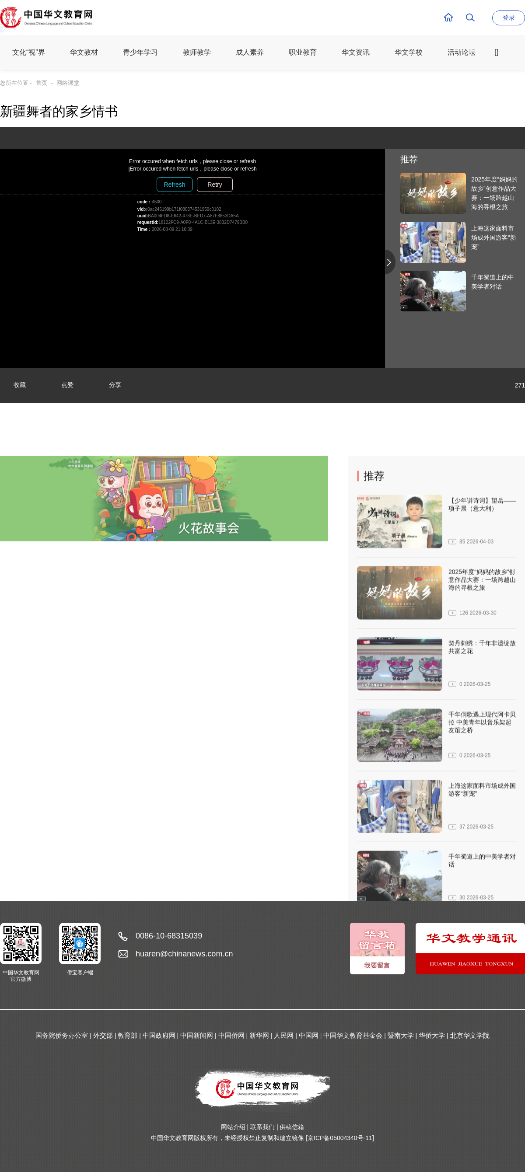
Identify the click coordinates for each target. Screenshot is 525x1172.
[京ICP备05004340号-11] (340, 1137)
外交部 (103, 1035)
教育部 (127, 1035)
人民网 (284, 1035)
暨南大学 (401, 1035)
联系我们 (262, 1126)
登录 (509, 17)
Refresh (174, 184)
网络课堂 (67, 83)
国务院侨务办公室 (61, 1035)
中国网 (308, 1035)
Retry (214, 184)
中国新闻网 (196, 1035)
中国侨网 (231, 1035)
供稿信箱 (292, 1126)
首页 (41, 83)
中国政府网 (159, 1035)
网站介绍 (233, 1126)
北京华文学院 (470, 1035)
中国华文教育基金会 (352, 1035)
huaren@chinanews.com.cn (184, 953)
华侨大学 (432, 1035)
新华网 (259, 1035)
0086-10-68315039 (169, 935)
